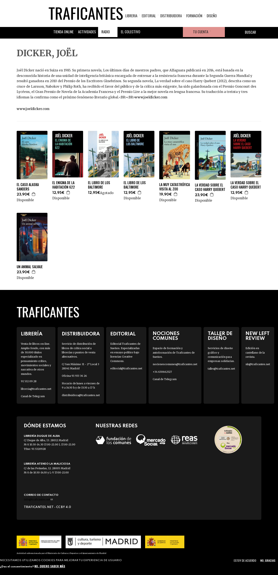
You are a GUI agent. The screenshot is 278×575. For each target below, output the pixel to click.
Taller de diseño (220, 336)
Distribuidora (171, 16)
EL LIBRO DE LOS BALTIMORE (99, 185)
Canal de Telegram (33, 396)
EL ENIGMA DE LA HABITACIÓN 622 (63, 185)
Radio (105, 32)
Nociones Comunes (166, 336)
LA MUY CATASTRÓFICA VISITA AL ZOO (174, 186)
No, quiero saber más (49, 566)
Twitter (157, 32)
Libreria (131, 16)
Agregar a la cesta (34, 194)
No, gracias (267, 560)
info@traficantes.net (38, 499)
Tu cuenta (200, 32)
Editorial (149, 16)
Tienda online (63, 32)
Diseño (212, 16)
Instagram (168, 32)
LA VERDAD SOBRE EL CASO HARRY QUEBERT (210, 187)
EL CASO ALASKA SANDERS (28, 186)
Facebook (147, 32)
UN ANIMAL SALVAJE (30, 267)
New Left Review (258, 336)
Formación (194, 16)
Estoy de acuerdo (245, 560)
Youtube (178, 32)
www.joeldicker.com (151, 97)
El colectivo (130, 32)
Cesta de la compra (218, 32)
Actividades (87, 32)
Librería (31, 334)
